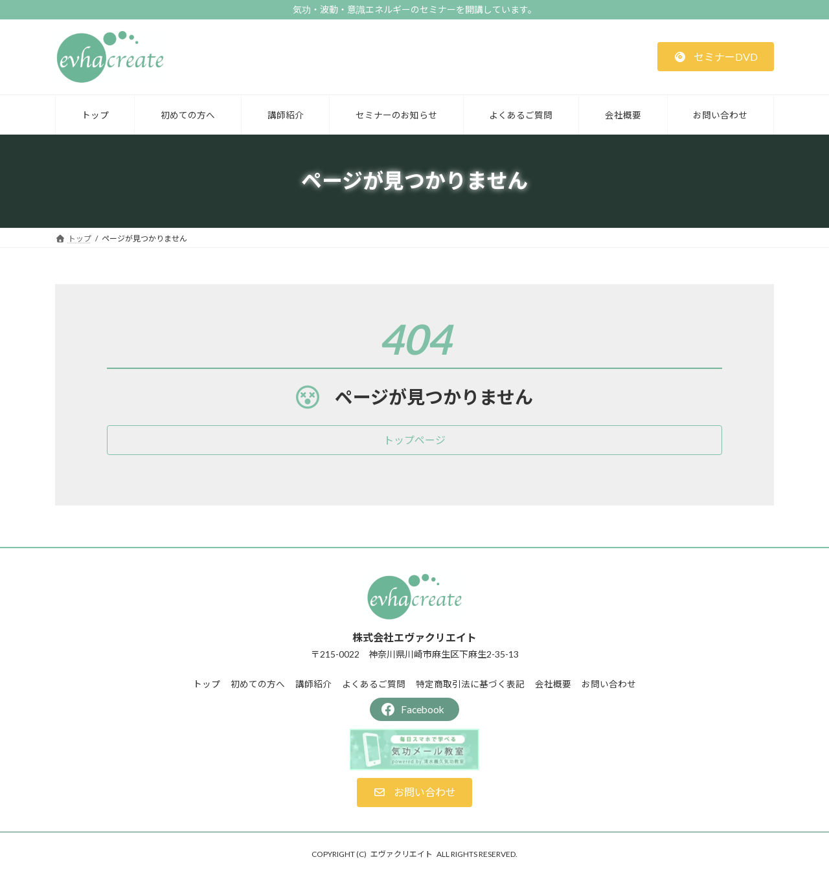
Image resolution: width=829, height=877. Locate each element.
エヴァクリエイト (401, 854)
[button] (715, 56)
